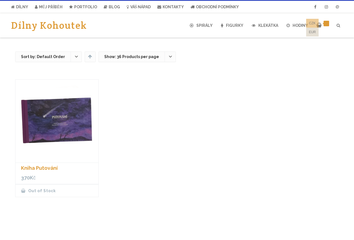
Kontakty (170, 7)
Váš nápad (139, 7)
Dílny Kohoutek (49, 25)
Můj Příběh (49, 7)
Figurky (232, 25)
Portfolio (83, 7)
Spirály (201, 25)
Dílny (19, 7)
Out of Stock (41, 191)
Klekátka (265, 25)
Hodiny (297, 25)
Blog (112, 7)
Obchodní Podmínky (215, 7)
